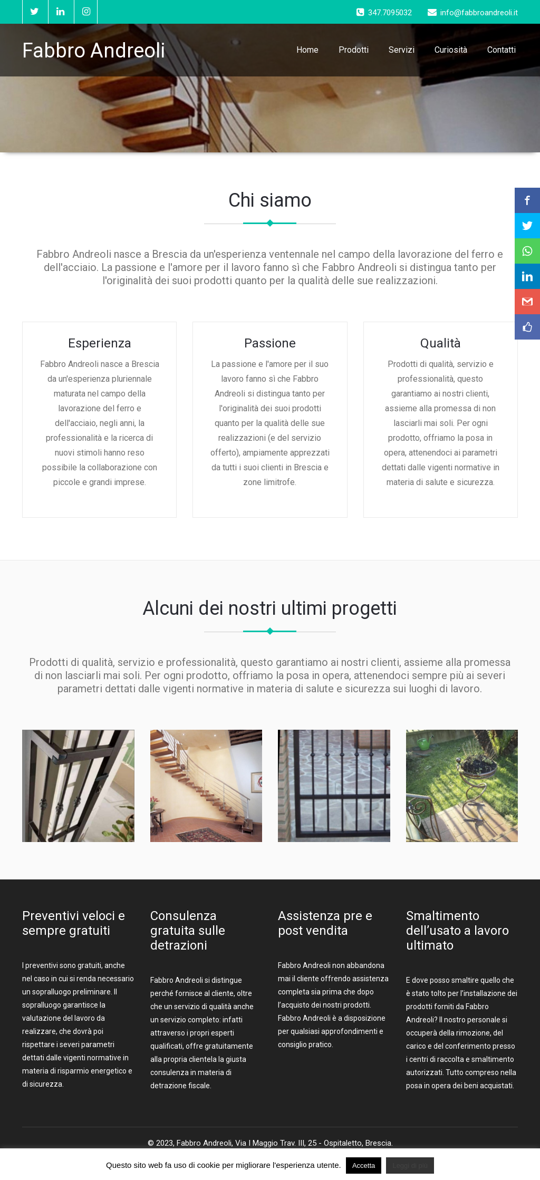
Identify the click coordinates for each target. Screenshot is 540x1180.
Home (307, 50)
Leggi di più (410, 1165)
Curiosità (451, 50)
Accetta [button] (363, 1165)
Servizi (401, 50)
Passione (270, 343)
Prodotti (354, 50)
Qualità (440, 343)
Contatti (501, 50)
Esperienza (99, 343)
